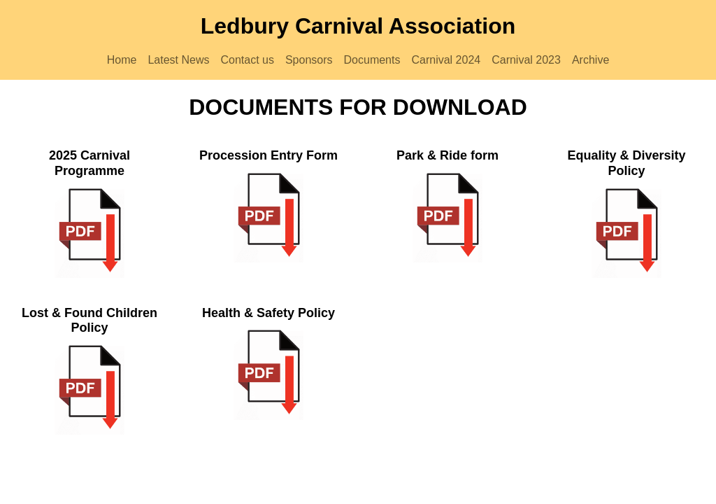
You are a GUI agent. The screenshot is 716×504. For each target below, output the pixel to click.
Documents (372, 60)
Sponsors (309, 60)
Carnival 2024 (445, 60)
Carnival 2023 (526, 60)
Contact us (246, 60)
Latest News (178, 60)
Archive (590, 60)
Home (122, 60)
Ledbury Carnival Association (358, 25)
